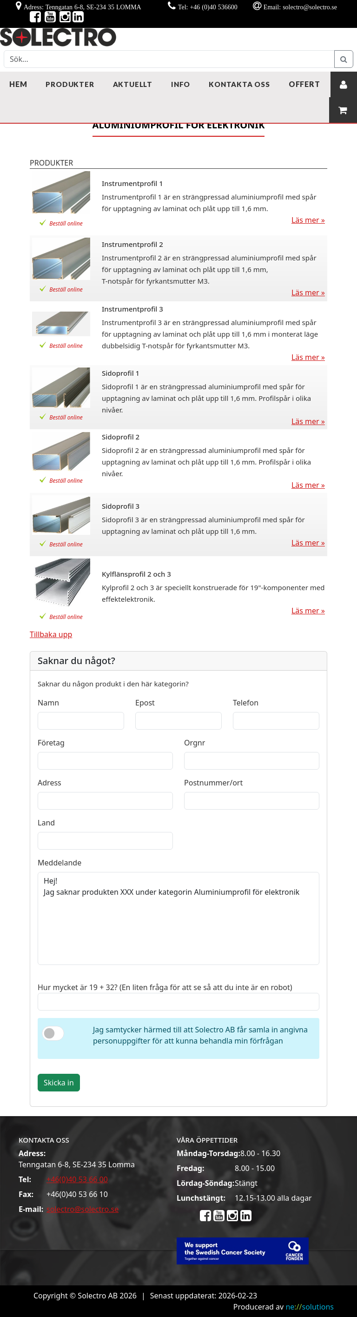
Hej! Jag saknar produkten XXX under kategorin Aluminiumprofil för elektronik (178, 918)
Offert (304, 84)
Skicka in (59, 1083)
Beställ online (65, 223)
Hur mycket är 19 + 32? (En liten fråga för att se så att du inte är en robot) (165, 987)
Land (46, 823)
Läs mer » (308, 220)
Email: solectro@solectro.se (300, 7)
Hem (18, 84)
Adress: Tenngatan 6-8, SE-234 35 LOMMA (82, 7)
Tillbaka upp (51, 634)
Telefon (245, 703)
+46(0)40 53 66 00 (77, 1179)
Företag (51, 743)
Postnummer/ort (213, 783)
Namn (48, 703)
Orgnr (194, 743)
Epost (145, 703)
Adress (49, 783)
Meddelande (59, 863)
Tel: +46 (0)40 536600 (208, 7)
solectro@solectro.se (82, 1209)
